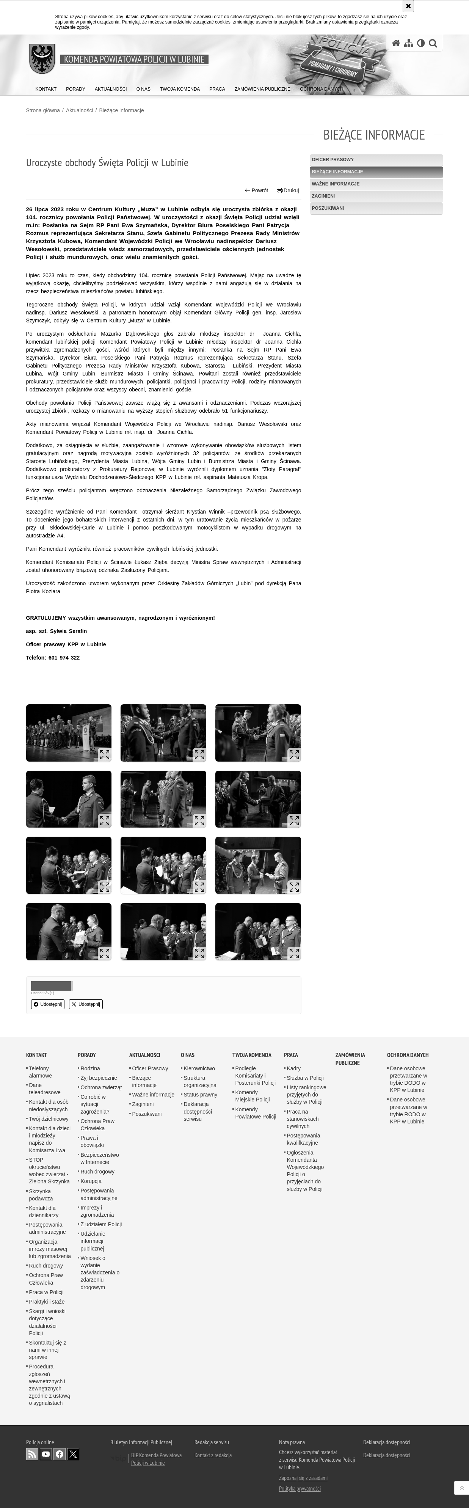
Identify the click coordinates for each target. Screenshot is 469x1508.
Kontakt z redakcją (213, 1455)
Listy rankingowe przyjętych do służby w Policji (306, 1094)
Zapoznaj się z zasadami (303, 1477)
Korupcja (91, 1181)
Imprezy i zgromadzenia (97, 1211)
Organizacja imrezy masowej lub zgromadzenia (50, 1249)
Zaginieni (323, 196)
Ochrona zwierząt (101, 1087)
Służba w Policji (305, 1078)
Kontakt (36, 1055)
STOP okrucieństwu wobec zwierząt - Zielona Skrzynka (49, 1171)
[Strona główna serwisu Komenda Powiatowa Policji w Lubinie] (396, 43)
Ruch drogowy (46, 1266)
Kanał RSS (32, 1454)
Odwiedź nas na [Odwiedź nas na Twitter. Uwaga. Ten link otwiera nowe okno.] (73, 1454)
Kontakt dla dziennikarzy (44, 1211)
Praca (291, 1055)
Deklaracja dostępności (386, 1455)
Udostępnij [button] (48, 1004)
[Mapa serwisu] (408, 43)
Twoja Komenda (251, 1055)
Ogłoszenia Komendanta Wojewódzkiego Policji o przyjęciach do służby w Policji (305, 1171)
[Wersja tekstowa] (421, 43)
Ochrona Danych (408, 1055)
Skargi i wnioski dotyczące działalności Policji (47, 1322)
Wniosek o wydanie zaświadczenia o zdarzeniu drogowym (100, 1272)
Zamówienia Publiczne (350, 1059)
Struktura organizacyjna (200, 1081)
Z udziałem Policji (101, 1224)
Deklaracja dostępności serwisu (198, 1111)
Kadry (294, 1068)
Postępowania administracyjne (47, 1228)
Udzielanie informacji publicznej (93, 1241)
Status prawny (201, 1095)
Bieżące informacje (121, 110)
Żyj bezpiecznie (99, 1078)
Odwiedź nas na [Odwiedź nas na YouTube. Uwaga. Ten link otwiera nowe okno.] (46, 1454)
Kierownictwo (199, 1068)
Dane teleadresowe (45, 1088)
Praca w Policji (46, 1292)
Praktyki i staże (47, 1302)
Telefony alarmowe (40, 1072)
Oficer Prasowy (333, 159)
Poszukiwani (328, 208)
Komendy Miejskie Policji (252, 1096)
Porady (87, 1055)
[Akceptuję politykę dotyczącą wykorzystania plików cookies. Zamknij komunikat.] (408, 6)
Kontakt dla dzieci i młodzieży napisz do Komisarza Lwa (50, 1139)
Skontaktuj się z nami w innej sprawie (47, 1350)
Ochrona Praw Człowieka (46, 1278)
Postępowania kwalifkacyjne (303, 1139)
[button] (433, 43)
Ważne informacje (336, 184)
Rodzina (90, 1068)
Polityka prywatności (300, 1488)
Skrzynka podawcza (41, 1195)
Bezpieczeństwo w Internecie (100, 1158)
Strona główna (43, 110)
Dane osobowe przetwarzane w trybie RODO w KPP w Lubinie (408, 1110)
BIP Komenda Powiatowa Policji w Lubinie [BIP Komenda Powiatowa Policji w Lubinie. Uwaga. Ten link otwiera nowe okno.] (156, 1458)
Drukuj (288, 190)
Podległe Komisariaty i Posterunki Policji (255, 1075)
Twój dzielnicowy (49, 1119)
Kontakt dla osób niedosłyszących (49, 1105)
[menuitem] (46, 87)
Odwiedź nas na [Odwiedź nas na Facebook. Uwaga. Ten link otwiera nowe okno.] (59, 1454)
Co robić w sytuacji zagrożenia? (95, 1104)
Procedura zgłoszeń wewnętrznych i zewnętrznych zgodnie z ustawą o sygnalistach (49, 1384)
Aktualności (79, 110)
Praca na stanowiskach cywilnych (303, 1119)
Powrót (256, 190)
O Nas (188, 1055)
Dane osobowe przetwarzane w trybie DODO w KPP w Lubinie (408, 1079)
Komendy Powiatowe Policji (255, 1113)
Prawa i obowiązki (92, 1141)
